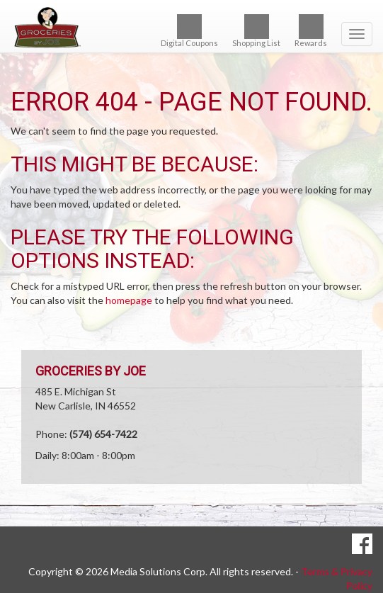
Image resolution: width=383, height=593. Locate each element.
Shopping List (256, 30)
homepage (128, 300)
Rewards (311, 30)
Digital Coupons (189, 30)
